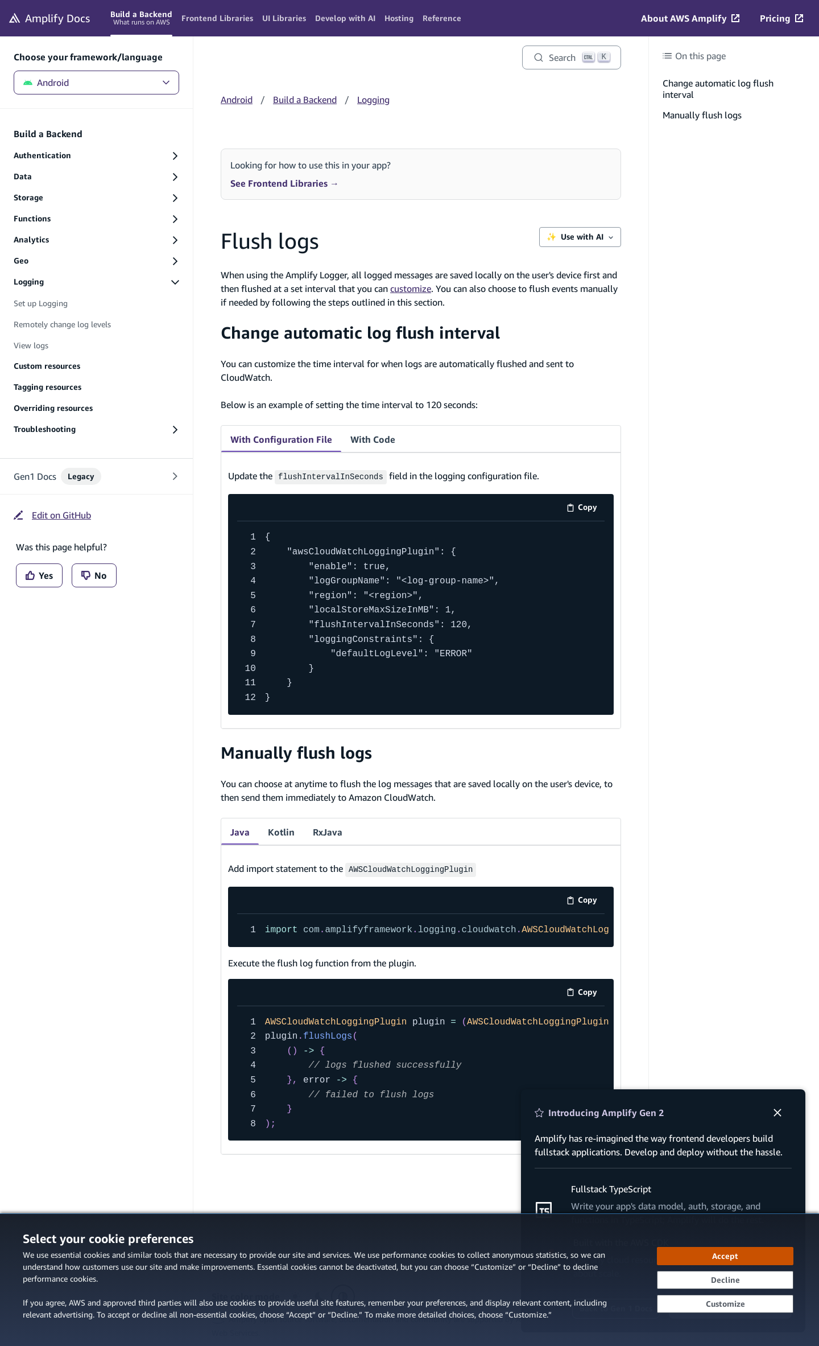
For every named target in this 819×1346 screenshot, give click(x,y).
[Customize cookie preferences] (725, 1304)
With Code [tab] (372, 439)
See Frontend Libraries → (284, 183)
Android (96, 82)
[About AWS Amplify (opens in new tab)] (690, 18)
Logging (373, 99)
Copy (585, 508)
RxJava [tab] (327, 830)
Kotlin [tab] (281, 830)
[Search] (571, 57)
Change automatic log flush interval (360, 333)
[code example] (421, 617)
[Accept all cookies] (725, 1256)
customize (410, 288)
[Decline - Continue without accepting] (725, 1280)
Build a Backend (305, 99)
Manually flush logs (296, 751)
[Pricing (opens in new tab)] (781, 18)
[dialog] (409, 1279)
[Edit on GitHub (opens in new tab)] (52, 515)
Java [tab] (240, 830)
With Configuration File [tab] (281, 439)
